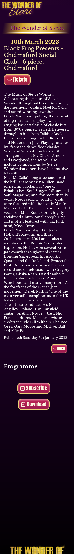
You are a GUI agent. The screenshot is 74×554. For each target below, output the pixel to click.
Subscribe (33, 388)
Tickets (17, 79)
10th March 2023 (31, 42)
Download (34, 404)
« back (59, 348)
